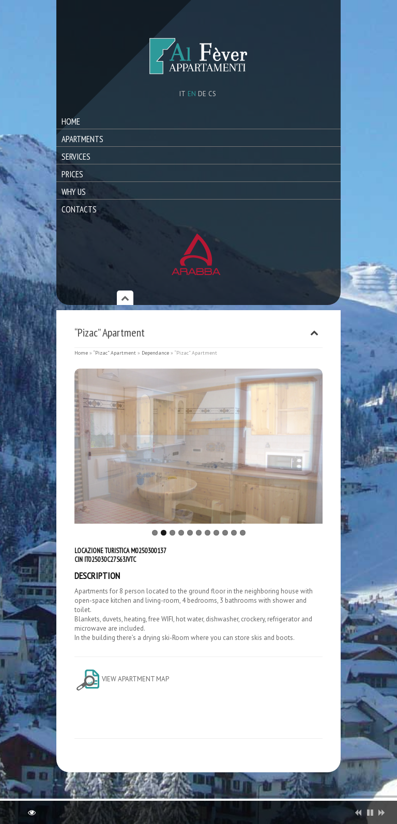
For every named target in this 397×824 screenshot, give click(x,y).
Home (71, 121)
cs (212, 93)
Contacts (79, 209)
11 (243, 533)
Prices (72, 174)
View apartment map (121, 679)
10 (234, 533)
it (182, 93)
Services (76, 156)
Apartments (82, 139)
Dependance (155, 352)
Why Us (74, 191)
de (202, 93)
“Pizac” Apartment (114, 352)
